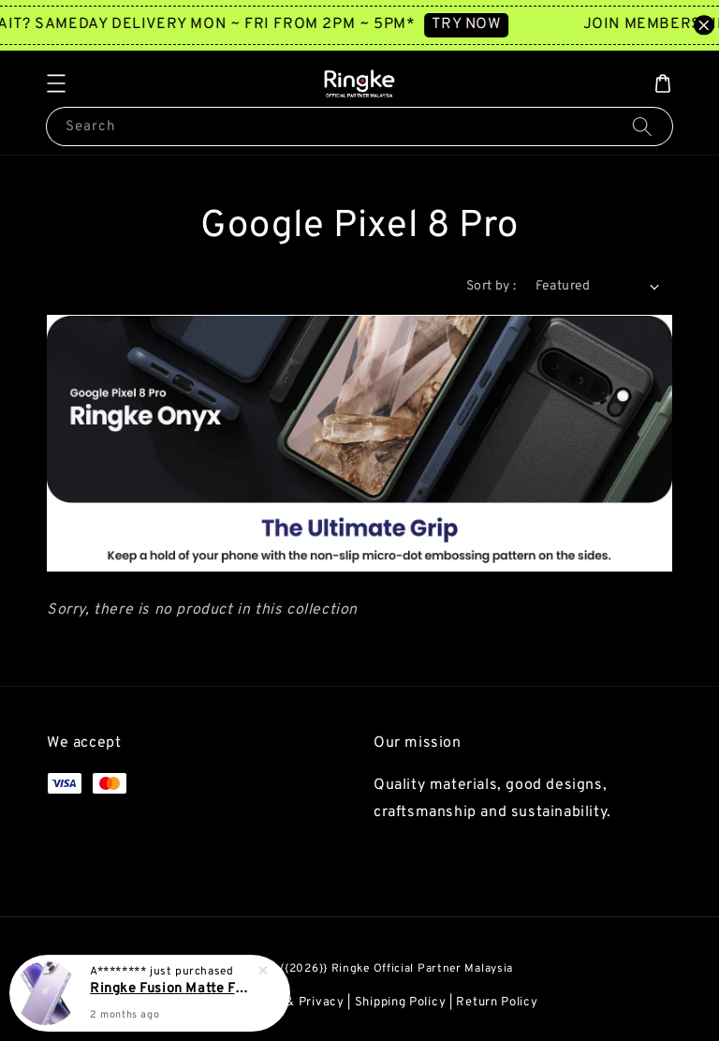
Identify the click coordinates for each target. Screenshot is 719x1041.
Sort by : (491, 286)
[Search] (642, 126)
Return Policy (496, 1002)
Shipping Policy (401, 1002)
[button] (56, 83)
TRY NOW (480, 24)
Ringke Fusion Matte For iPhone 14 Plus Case (172, 992)
